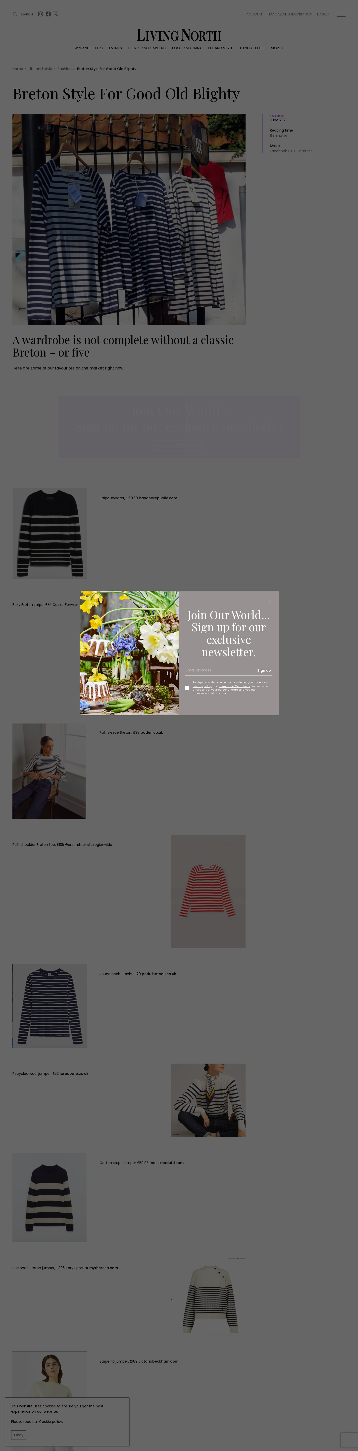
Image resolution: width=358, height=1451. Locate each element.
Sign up (264, 670)
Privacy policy (202, 686)
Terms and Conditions (234, 686)
